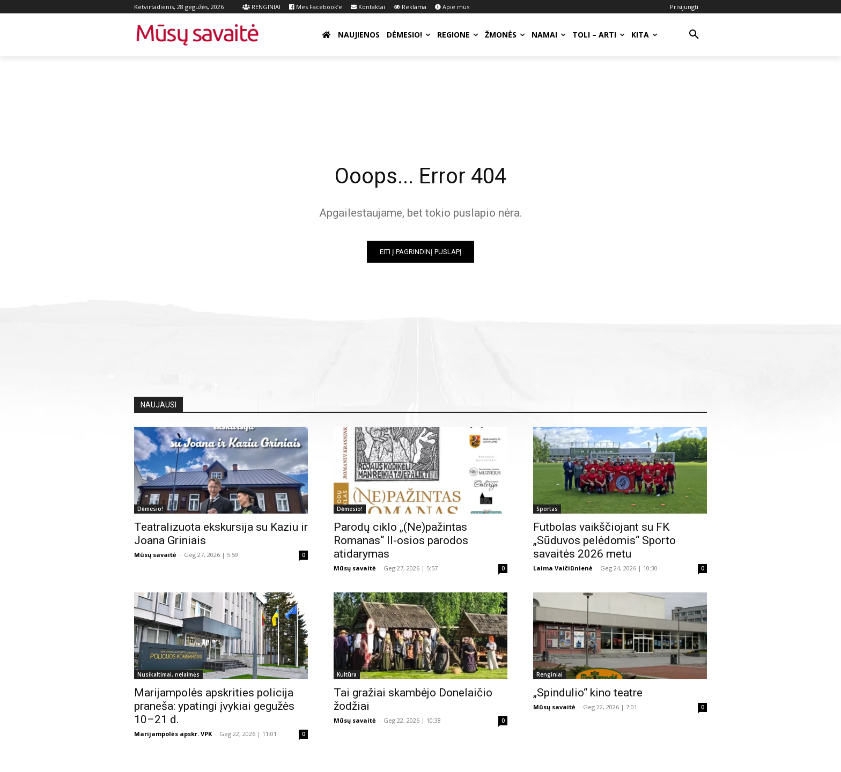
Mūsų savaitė (155, 555)
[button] (694, 35)
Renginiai (549, 674)
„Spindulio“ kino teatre (588, 692)
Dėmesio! (150, 509)
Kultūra (347, 674)
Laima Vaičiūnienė (563, 568)
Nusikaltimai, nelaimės (168, 674)
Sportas (547, 509)
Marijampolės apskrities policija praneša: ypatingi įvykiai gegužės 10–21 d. (214, 706)
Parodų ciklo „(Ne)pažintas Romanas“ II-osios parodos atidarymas (401, 540)
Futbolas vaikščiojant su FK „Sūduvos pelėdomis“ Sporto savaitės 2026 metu (604, 540)
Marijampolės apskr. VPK (173, 734)
